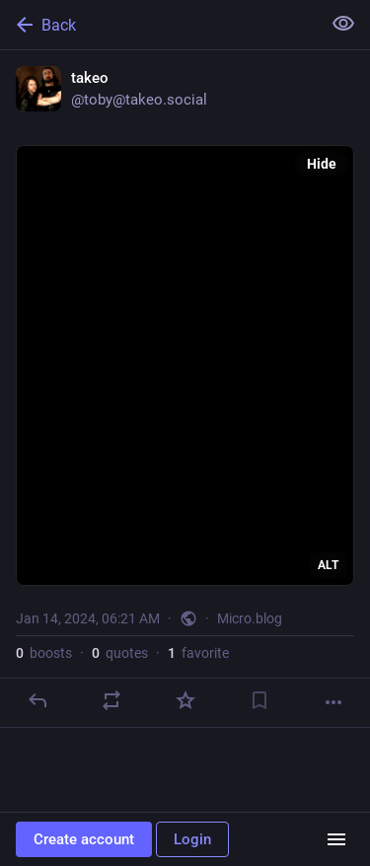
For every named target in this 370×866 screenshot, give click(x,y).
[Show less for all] (343, 23)
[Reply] (37, 700)
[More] (333, 702)
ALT (328, 565)
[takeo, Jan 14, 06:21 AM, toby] (185, 389)
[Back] (158, 24)
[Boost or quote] (111, 700)
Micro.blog (249, 618)
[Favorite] (185, 700)
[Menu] (336, 839)
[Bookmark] (259, 700)
